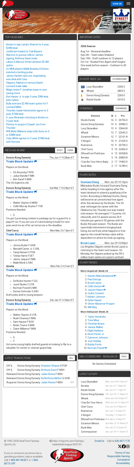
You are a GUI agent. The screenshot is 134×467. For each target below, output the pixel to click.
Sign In (117, 3)
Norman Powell (97, 348)
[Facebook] (124, 447)
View (70, 150)
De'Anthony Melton (51, 378)
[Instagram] (128, 447)
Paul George (94, 279)
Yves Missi (93, 320)
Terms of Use (122, 452)
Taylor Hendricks (97, 316)
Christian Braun (96, 323)
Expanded (121, 108)
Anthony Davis (49, 369)
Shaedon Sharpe (50, 365)
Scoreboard (119, 79)
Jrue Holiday (94, 341)
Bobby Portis (95, 344)
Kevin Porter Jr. (96, 334)
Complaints (123, 459)
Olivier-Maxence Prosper (101, 303)
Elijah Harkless (95, 330)
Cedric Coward (96, 293)
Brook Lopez (88, 243)
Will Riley (92, 307)
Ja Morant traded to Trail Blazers (24, 51)
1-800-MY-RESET (18, 460)
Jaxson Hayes (97, 289)
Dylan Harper (95, 300)
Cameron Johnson (98, 337)
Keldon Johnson (96, 296)
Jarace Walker (95, 327)
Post (60, 150)
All (71, 358)
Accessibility (123, 463)
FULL (124, 356)
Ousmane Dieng (90, 182)
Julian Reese (48, 374)
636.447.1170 (122, 441)
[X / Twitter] (120, 447)
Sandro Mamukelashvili (102, 276)
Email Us (99, 441)
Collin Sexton (96, 286)
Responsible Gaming (118, 456)
